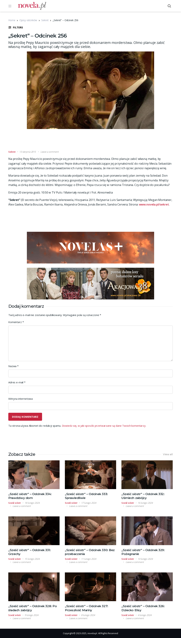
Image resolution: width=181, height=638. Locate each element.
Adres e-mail (16, 382)
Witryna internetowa (20, 398)
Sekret (44, 20)
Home (11, 20)
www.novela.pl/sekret (154, 204)
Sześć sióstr (14, 502)
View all (168, 454)
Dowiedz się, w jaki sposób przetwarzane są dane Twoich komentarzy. (104, 425)
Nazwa (13, 366)
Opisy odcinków (28, 20)
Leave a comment (49, 151)
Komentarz (16, 322)
